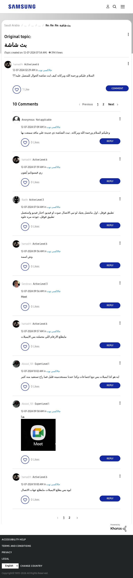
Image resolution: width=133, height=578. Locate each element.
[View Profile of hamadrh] (18, 64)
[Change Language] (10, 566)
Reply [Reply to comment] (110, 141)
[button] (122, 63)
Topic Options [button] (122, 34)
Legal (5, 558)
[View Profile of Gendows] (27, 283)
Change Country (31, 565)
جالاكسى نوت (45, 70)
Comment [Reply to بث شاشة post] (117, 88)
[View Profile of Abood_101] (27, 363)
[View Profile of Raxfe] (25, 199)
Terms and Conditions (16, 546)
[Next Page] (113, 104)
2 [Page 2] (103, 104)
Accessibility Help (14, 539)
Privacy (7, 552)
